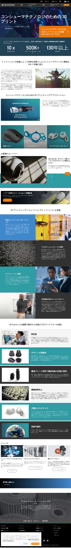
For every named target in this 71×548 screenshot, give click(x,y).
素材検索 (45, 521)
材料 (44, 5)
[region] (21, 539)
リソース (37, 525)
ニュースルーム (21, 525)
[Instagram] (48, 541)
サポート (47, 1)
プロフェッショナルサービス (54, 5)
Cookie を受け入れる (35, 543)
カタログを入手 (12, 470)
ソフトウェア (56, 530)
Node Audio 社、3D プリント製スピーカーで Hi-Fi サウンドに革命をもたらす (59, 160)
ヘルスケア (56, 532)
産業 (22, 5)
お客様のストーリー (39, 528)
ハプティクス (56, 535)
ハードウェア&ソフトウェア (32, 5)
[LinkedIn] (44, 541)
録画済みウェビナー (39, 530)
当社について (54, 1)
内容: (41, 1)
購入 (60, 1)
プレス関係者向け (22, 530)
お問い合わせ (66, 4)
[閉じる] (39, 533)
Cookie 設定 (25, 543)
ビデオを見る (7, 200)
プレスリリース (21, 528)
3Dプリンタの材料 (57, 528)
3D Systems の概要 (4, 528)
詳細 (67, 173)
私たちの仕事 (3, 525)
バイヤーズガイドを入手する (35, 467)
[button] (52, 176)
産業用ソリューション (5, 530)
